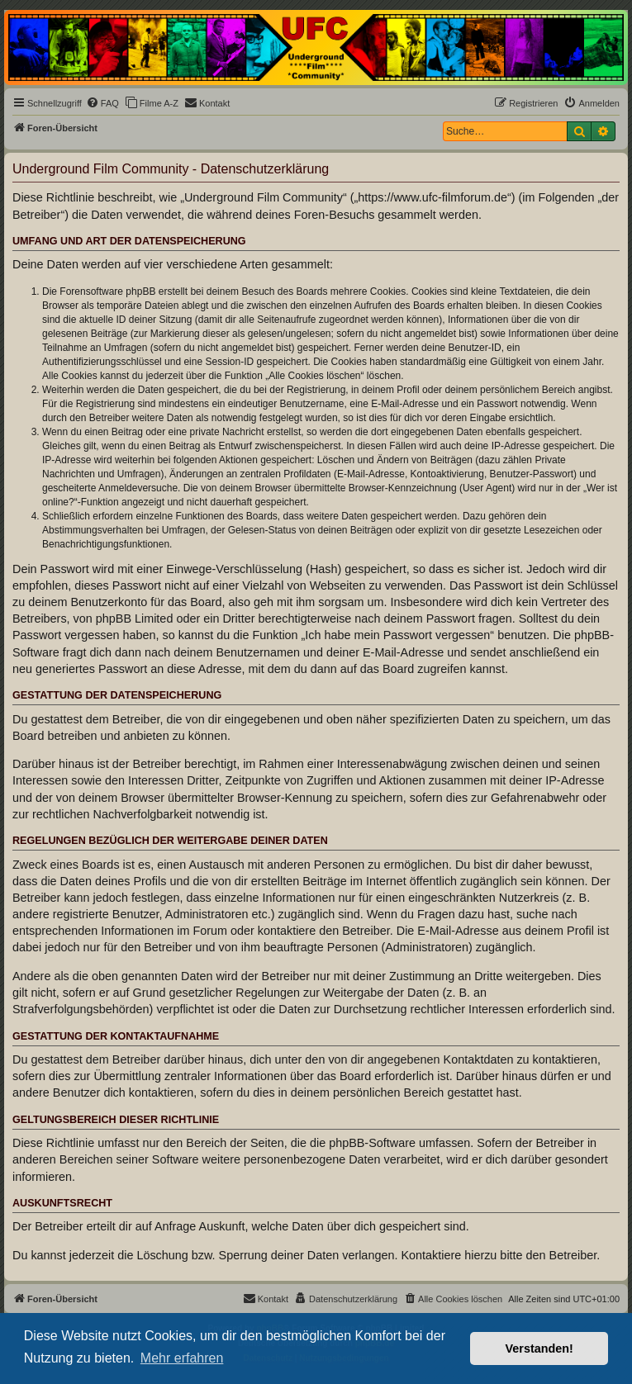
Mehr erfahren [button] (182, 1358)
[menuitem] (102, 103)
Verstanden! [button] (539, 1348)
